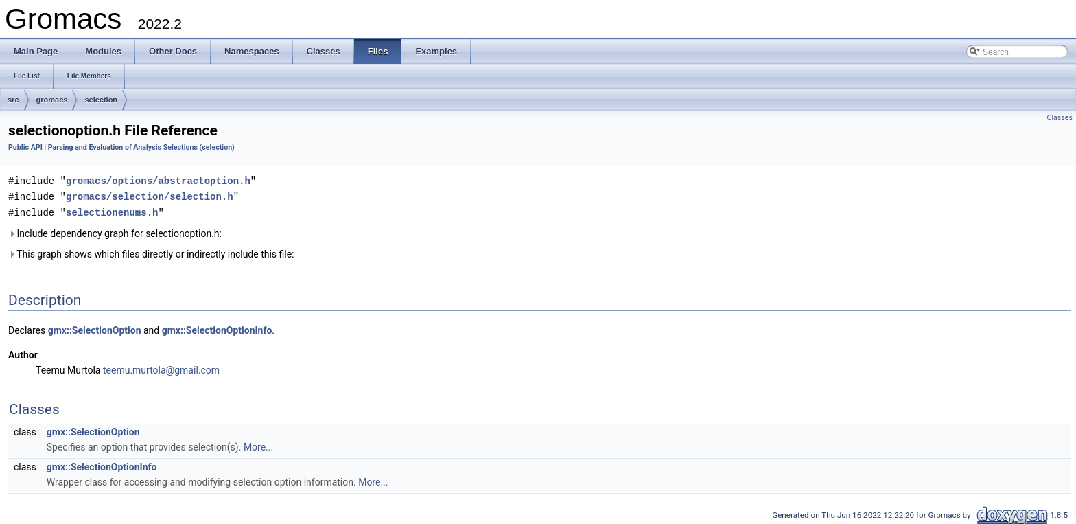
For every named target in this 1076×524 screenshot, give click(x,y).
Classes (1060, 117)
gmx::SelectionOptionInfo (217, 328)
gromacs (52, 99)
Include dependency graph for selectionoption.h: (115, 231)
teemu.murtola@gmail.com (161, 368)
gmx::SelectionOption (94, 328)
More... (258, 445)
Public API (25, 147)
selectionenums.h (112, 210)
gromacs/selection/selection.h (149, 195)
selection (100, 99)
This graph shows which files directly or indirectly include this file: (151, 252)
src (13, 99)
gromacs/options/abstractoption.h (158, 180)
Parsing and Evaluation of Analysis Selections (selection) (141, 147)
